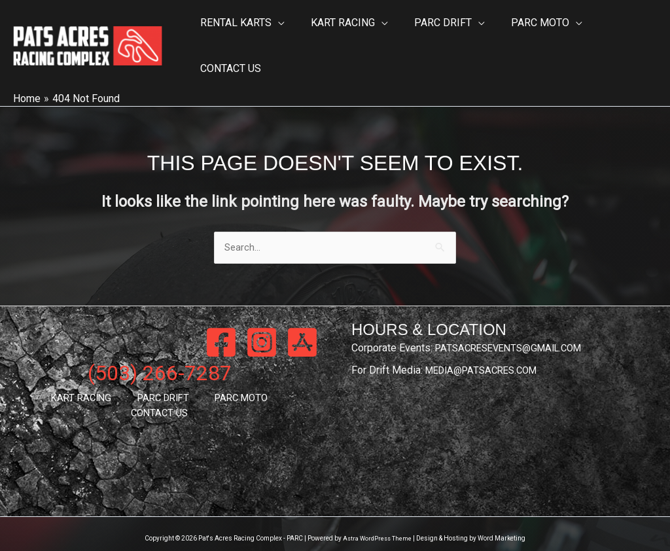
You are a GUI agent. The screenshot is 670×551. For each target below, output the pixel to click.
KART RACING (56, 374)
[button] (276, 33)
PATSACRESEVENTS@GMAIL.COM (515, 323)
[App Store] (302, 317)
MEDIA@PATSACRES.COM (486, 345)
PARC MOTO (195, 374)
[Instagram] (261, 317)
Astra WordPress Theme (377, 513)
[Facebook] (221, 317)
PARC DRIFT (127, 374)
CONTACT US (265, 374)
